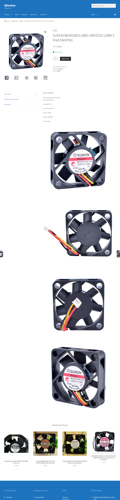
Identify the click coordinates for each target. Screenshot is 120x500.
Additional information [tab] (11, 99)
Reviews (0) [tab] (7, 104)
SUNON (58, 71)
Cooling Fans (14, 21)
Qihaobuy (9, 5)
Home (7, 21)
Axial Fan (21, 21)
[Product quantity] (56, 59)
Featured (24, 14)
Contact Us (43, 14)
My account (33, 14)
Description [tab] (7, 94)
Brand (17, 14)
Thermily (65, 497)
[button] (45, 32)
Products (7, 14)
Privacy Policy (40, 497)
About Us (9, 497)
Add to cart (65, 59)
